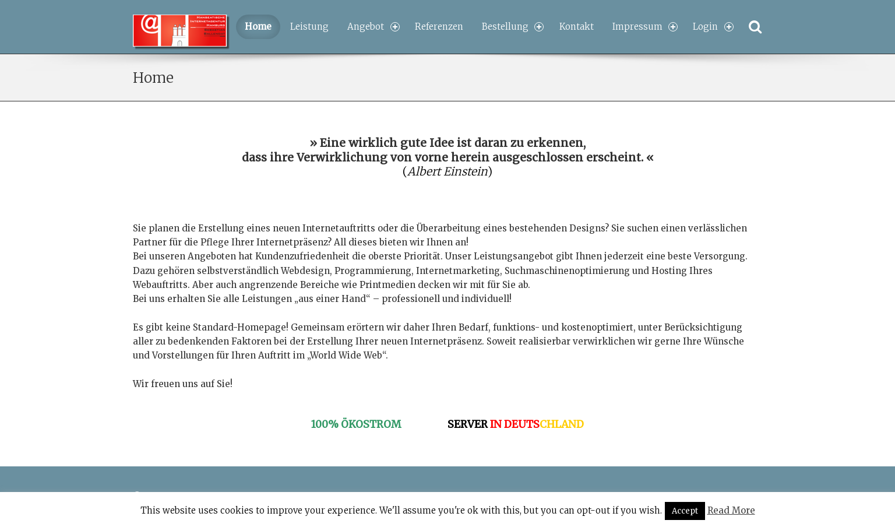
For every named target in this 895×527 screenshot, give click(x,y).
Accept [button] (685, 511)
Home (258, 26)
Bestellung (513, 26)
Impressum (645, 26)
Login (713, 26)
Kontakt (576, 26)
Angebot (373, 26)
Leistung (309, 26)
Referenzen (439, 26)
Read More (731, 510)
